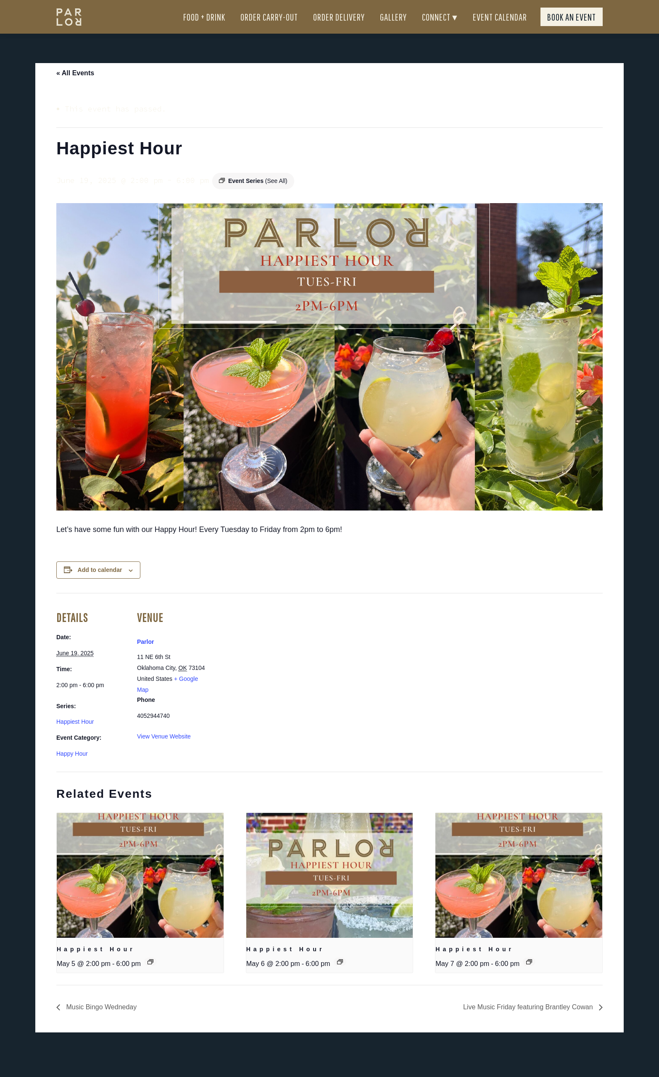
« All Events (75, 88)
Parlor (145, 657)
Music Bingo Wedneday (100, 1022)
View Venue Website (164, 751)
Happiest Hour (75, 736)
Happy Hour (72, 768)
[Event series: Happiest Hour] (150, 976)
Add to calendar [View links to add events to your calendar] (100, 585)
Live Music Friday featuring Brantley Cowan (529, 1022)
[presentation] (140, 890)
